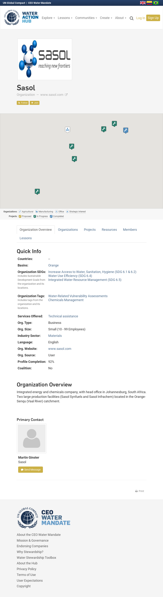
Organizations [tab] (68, 229)
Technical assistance (63, 316)
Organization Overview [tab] (36, 229)
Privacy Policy (26, 569)
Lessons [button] (65, 18)
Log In (140, 18)
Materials (55, 336)
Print (139, 491)
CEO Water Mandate (39, 2)
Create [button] (106, 18)
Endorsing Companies (32, 546)
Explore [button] (48, 18)
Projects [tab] (90, 229)
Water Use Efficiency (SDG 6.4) (70, 276)
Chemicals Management (66, 300)
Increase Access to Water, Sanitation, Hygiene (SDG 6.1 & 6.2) (92, 272)
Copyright (24, 586)
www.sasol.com (54, 95)
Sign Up (153, 18)
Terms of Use (26, 575)
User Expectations (30, 580)
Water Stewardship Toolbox (36, 557)
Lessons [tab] (26, 238)
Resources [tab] (109, 229)
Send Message (31, 469)
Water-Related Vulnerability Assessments (78, 296)
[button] (67, 129)
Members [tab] (130, 229)
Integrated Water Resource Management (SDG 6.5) (84, 280)
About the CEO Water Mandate (39, 535)
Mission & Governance (33, 540)
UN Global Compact (14, 2)
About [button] (120, 18)
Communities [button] (86, 18)
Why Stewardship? (30, 552)
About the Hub (27, 563)
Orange (53, 265)
